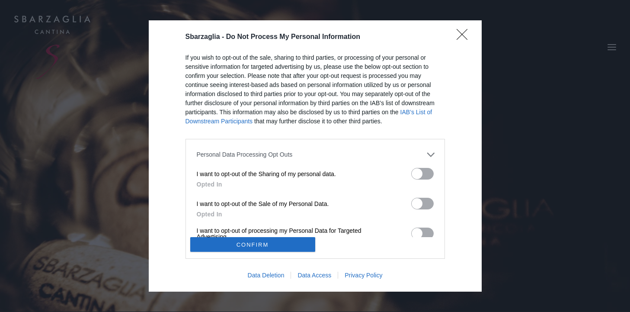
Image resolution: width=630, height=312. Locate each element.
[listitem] (315, 154)
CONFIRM (253, 244)
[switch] (422, 174)
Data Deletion (266, 275)
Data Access (314, 275)
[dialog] (315, 156)
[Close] (465, 37)
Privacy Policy (363, 275)
